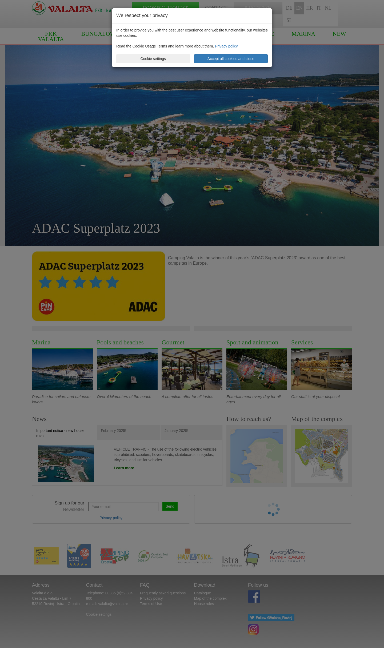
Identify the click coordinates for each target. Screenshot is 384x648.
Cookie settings (153, 59)
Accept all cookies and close (230, 59)
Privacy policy (226, 46)
